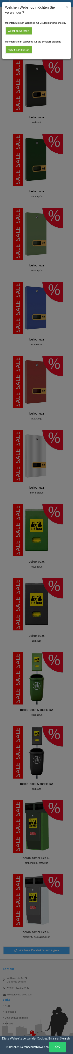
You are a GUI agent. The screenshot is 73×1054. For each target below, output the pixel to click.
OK (57, 1047)
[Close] (67, 7)
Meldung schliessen (18, 49)
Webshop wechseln (18, 31)
